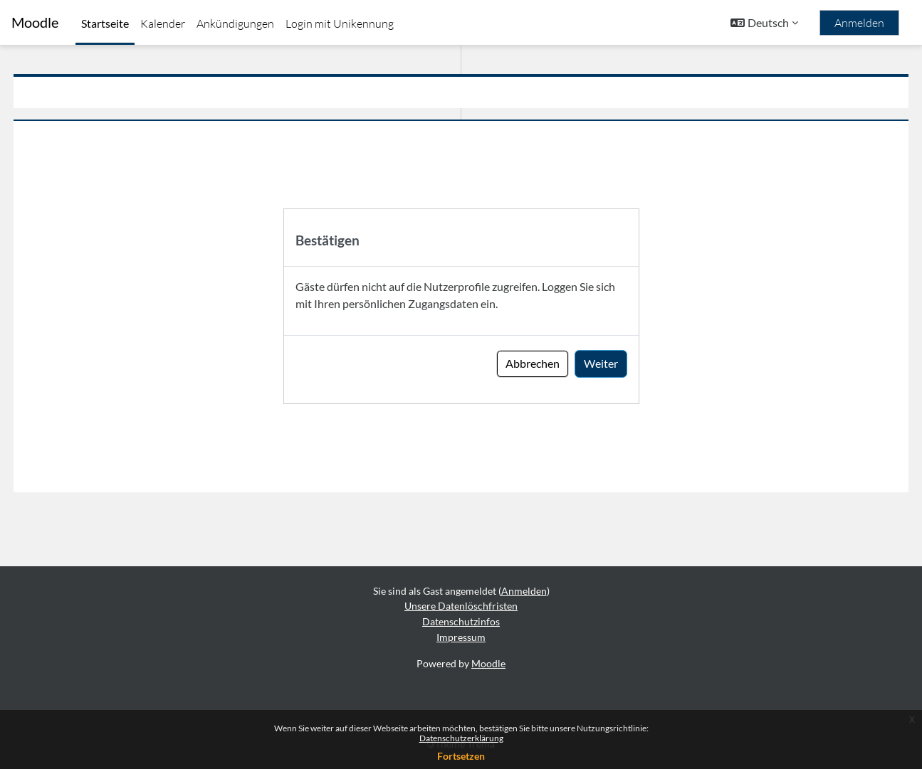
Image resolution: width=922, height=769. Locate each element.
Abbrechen (532, 363)
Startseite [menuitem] (105, 23)
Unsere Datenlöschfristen (461, 606)
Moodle (34, 22)
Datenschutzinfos (461, 621)
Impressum (461, 637)
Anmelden (859, 23)
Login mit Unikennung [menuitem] (339, 23)
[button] (764, 23)
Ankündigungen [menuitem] (235, 23)
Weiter (601, 363)
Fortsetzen (461, 756)
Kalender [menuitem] (162, 23)
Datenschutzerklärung (461, 738)
